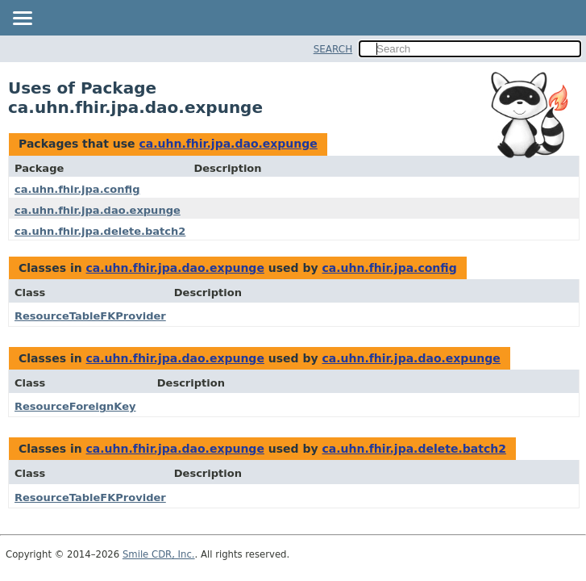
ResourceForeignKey (75, 406)
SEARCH (333, 49)
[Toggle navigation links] (21, 19)
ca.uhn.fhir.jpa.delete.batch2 (100, 231)
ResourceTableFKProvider (90, 316)
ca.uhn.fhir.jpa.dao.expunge (228, 143)
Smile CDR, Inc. (159, 554)
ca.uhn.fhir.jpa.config (77, 189)
